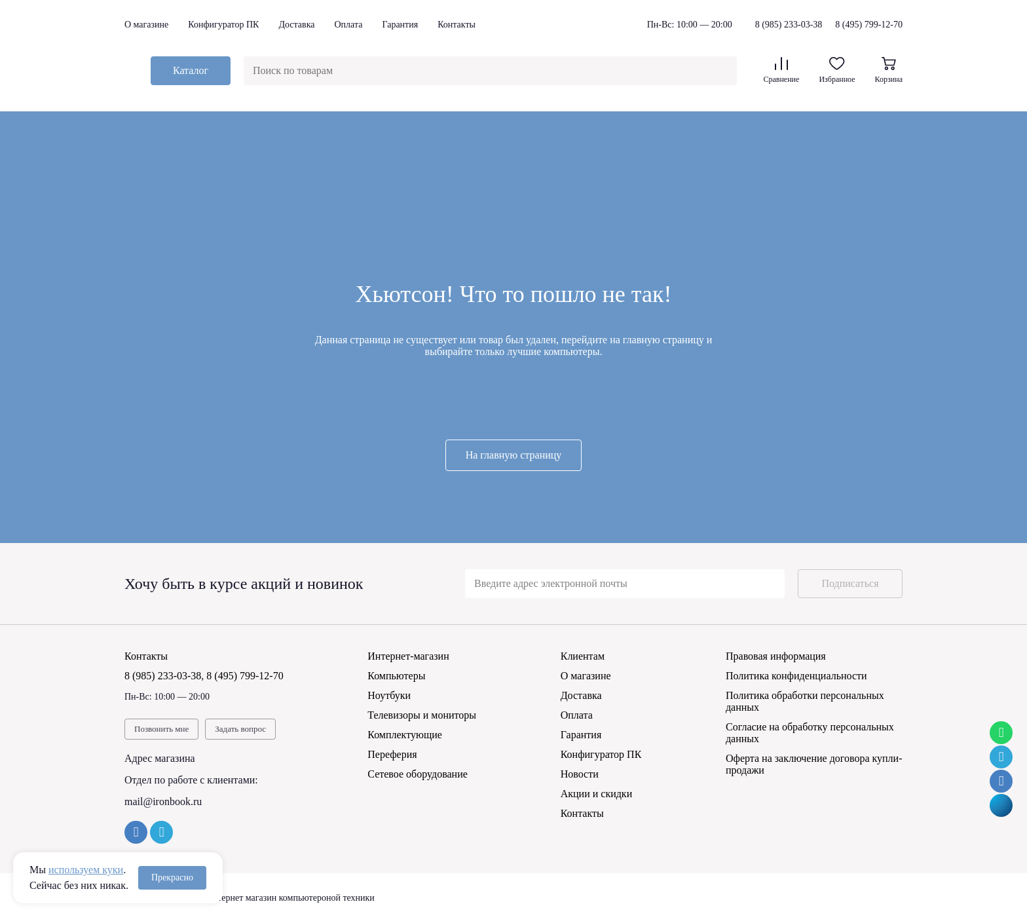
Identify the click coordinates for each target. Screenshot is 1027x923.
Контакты (457, 24)
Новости (580, 774)
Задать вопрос (240, 729)
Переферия (392, 754)
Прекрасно (172, 877)
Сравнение (781, 70)
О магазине (146, 24)
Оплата (348, 24)
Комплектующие (404, 734)
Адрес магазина (159, 758)
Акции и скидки (597, 793)
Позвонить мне (161, 729)
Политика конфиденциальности (796, 675)
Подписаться (849, 583)
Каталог (190, 70)
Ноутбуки (389, 695)
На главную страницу (514, 455)
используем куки (85, 869)
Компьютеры (396, 675)
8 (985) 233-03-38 (789, 24)
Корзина (889, 70)
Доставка (296, 24)
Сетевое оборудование (417, 774)
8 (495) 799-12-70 (869, 24)
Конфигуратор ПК (223, 24)
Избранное (837, 70)
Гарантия (400, 24)
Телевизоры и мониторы (421, 715)
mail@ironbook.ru (163, 801)
